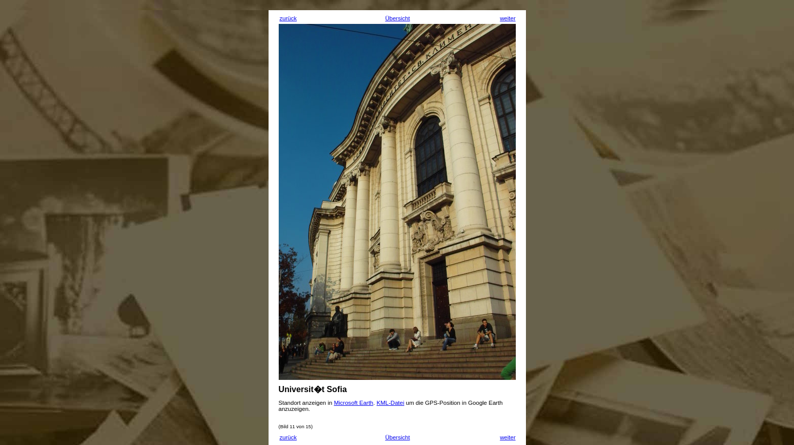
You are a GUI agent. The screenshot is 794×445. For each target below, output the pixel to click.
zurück (288, 18)
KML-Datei (391, 403)
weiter (508, 18)
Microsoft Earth (354, 403)
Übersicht (397, 18)
